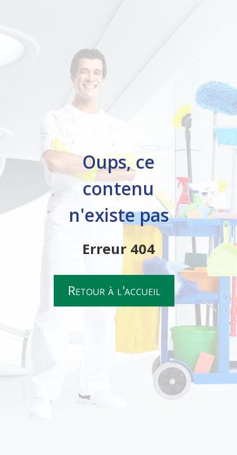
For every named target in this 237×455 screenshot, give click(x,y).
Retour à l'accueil (114, 290)
